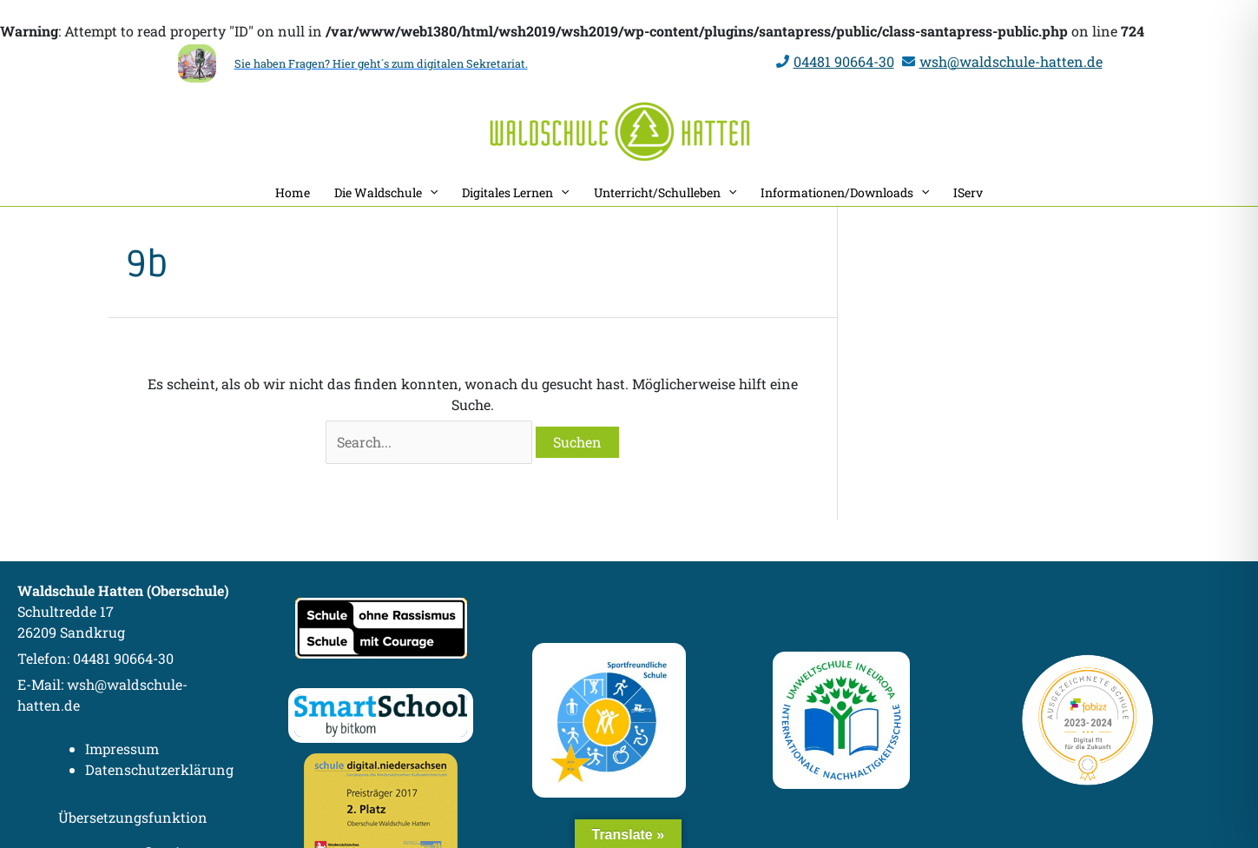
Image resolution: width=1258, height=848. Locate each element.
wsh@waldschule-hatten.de (1011, 61)
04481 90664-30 (844, 61)
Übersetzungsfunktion (132, 817)
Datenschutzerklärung (159, 769)
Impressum (122, 748)
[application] (430, 192)
